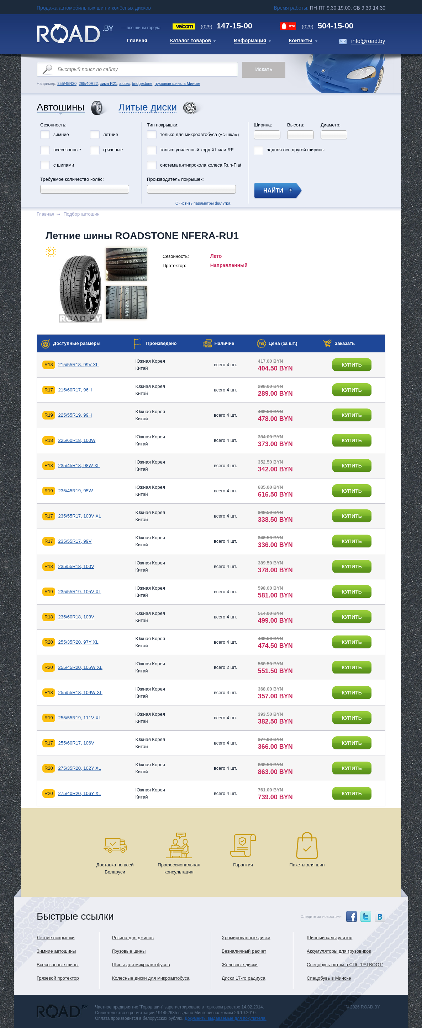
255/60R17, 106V (76, 743)
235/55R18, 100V (76, 566)
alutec (124, 83)
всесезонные (67, 149)
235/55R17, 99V (74, 541)
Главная (45, 214)
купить (352, 365)
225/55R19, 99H (75, 415)
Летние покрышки (55, 937)
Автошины (61, 107)
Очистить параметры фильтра (211, 120)
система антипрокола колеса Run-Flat (200, 165)
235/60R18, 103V (76, 616)
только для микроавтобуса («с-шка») (199, 134)
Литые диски (147, 107)
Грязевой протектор (58, 978)
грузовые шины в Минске (177, 83)
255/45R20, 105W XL (80, 667)
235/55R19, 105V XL (79, 591)
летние (110, 134)
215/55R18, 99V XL (78, 364)
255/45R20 (67, 83)
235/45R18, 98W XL (79, 465)
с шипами (63, 165)
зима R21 (108, 83)
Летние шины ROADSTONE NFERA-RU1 (142, 235)
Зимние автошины (56, 951)
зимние (61, 134)
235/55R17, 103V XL (79, 516)
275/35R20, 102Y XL (79, 768)
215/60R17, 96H (75, 390)
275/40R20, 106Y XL (79, 793)
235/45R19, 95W (75, 490)
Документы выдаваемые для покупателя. (226, 1018)
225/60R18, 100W (76, 440)
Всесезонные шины (58, 964)
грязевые (113, 149)
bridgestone (142, 83)
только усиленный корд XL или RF (197, 149)
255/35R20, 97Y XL (78, 642)
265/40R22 (88, 83)
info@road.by (368, 41)
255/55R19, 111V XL (79, 717)
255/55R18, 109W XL (80, 692)
